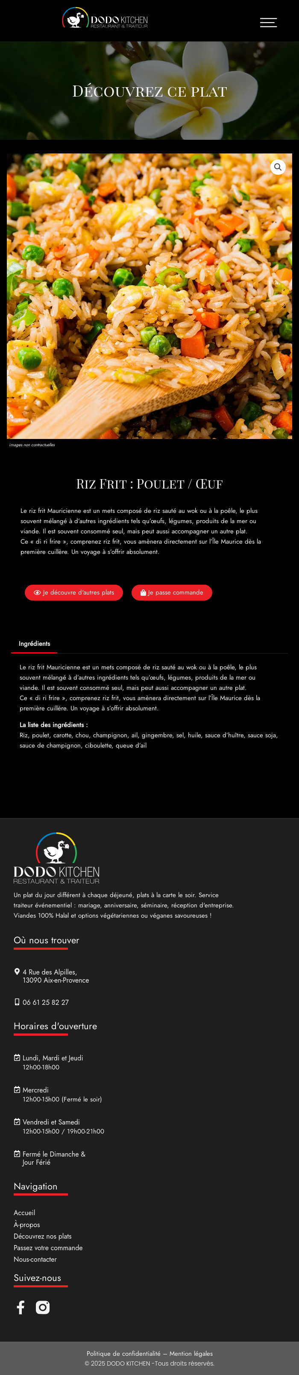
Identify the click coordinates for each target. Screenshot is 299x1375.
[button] (278, 167)
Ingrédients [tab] (34, 644)
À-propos (27, 1225)
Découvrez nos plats (43, 1237)
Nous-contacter (35, 1260)
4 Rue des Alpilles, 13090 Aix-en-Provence (56, 977)
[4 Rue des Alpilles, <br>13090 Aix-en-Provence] (17, 972)
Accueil (24, 1213)
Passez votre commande (48, 1248)
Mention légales (191, 1354)
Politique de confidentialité (124, 1354)
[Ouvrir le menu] (268, 22)
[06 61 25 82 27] (17, 1001)
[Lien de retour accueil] (104, 20)
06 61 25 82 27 (46, 1002)
